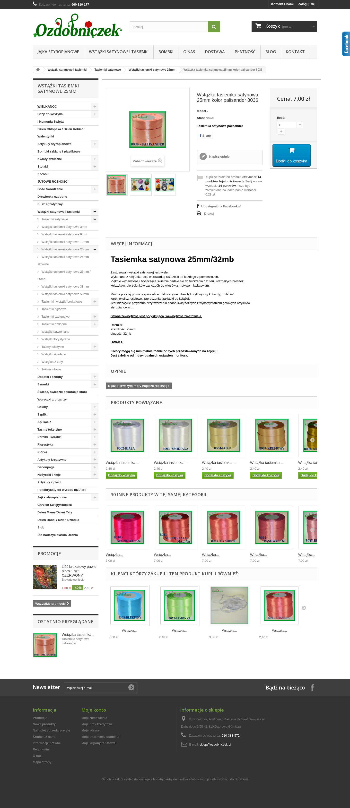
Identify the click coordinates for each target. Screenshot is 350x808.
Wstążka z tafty (52, 362)
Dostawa (215, 51)
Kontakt (295, 51)
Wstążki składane (53, 354)
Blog (270, 51)
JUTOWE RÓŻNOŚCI (53, 181)
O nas (189, 51)
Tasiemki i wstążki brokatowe (61, 301)
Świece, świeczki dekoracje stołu (62, 392)
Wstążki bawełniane (55, 331)
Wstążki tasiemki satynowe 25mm (152, 69)
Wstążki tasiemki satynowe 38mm (65, 286)
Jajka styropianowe (58, 51)
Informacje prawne (47, 743)
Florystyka (45, 444)
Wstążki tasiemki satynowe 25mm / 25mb (64, 275)
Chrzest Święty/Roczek (54, 505)
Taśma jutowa (51, 369)
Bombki (165, 51)
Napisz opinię (218, 156)
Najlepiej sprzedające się (51, 730)
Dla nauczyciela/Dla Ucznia (57, 535)
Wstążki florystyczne (55, 339)
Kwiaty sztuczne (49, 159)
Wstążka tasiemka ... (122, 462)
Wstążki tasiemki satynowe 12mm (65, 242)
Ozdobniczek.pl (112, 779)
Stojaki (42, 166)
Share (205, 135)
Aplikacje (44, 422)
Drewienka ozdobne (52, 196)
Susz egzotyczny (50, 204)
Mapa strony (42, 762)
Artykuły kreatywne (51, 459)
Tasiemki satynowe (108, 69)
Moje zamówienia (94, 718)
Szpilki (42, 414)
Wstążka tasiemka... (78, 634)
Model (201, 111)
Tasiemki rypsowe (53, 309)
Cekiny (42, 407)
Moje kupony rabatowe (98, 743)
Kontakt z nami (282, 4)
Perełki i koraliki (49, 437)
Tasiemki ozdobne (54, 324)
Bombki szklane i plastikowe (58, 151)
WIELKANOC (47, 106)
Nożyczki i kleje (49, 474)
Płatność (245, 51)
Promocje (49, 553)
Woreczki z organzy (52, 399)
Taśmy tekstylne (52, 347)
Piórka (42, 452)
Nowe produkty (44, 724)
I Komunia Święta (50, 121)
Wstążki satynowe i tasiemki (119, 51)
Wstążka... (114, 555)
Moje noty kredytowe (97, 724)
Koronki (43, 174)
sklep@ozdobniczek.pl (215, 744)
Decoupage (45, 467)
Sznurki (43, 384)
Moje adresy (90, 730)
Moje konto (93, 710)
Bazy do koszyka (50, 114)
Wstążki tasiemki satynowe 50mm (65, 294)
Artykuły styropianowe (54, 144)
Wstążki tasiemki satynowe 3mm (64, 227)
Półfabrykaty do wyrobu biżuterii (61, 490)
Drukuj (209, 213)
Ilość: (281, 117)
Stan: (201, 118)
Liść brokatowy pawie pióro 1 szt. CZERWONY (79, 570)
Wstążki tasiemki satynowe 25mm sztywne (63, 260)
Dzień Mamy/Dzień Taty (54, 512)
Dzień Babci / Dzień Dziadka (58, 520)
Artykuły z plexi (49, 482)
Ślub (40, 527)
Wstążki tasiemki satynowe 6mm (64, 234)
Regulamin (41, 749)
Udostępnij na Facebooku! (221, 206)
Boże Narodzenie (50, 189)
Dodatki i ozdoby (50, 377)
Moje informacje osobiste (100, 737)
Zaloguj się (306, 4)
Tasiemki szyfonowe (55, 316)
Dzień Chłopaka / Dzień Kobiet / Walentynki (61, 132)
